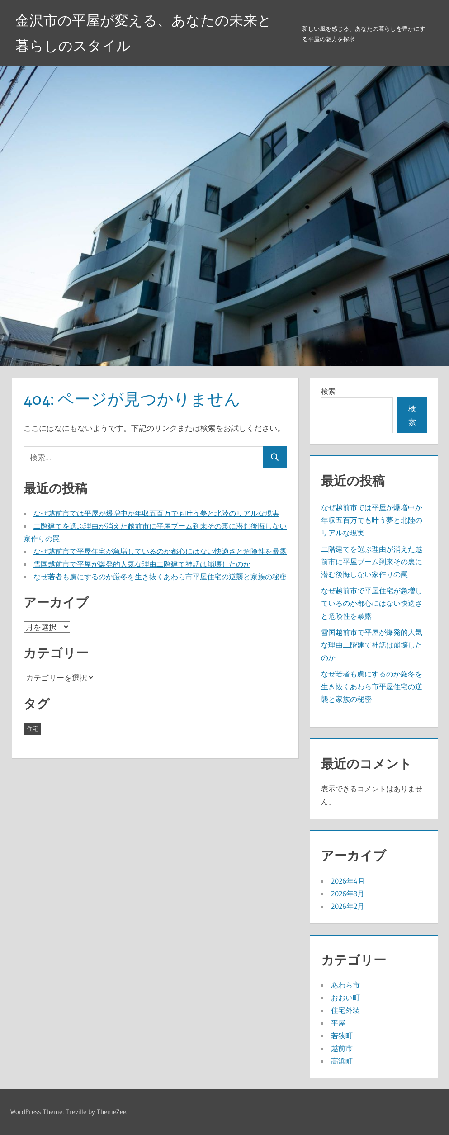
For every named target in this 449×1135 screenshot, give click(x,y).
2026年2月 (347, 906)
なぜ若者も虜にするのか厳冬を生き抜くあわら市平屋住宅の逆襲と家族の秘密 (160, 576)
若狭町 (342, 1035)
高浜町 (342, 1060)
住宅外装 (345, 1010)
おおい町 (345, 997)
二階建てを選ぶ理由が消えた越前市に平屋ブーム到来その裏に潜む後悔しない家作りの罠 (371, 561)
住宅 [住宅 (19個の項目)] (32, 728)
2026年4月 (348, 880)
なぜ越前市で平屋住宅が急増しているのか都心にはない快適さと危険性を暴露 (160, 551)
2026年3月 (347, 893)
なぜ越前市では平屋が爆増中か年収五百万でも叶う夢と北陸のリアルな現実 (156, 513)
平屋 (338, 1022)
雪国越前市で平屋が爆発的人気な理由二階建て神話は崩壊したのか (141, 563)
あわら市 (345, 984)
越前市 (342, 1048)
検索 (328, 391)
